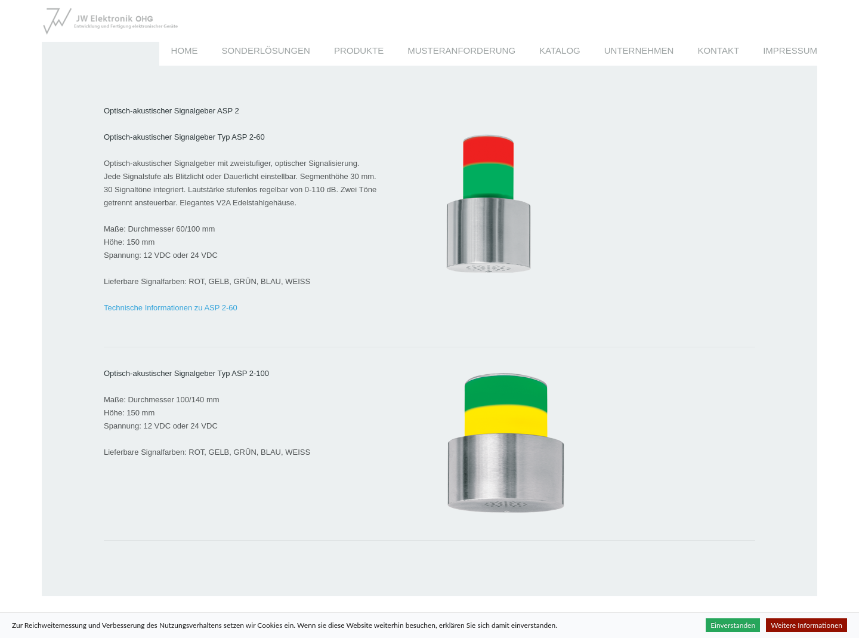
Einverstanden (732, 625)
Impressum (790, 50)
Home (184, 50)
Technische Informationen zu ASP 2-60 (170, 307)
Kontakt (718, 50)
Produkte (359, 50)
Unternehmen (639, 50)
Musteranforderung (461, 50)
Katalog (559, 50)
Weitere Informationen (806, 625)
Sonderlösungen (266, 50)
